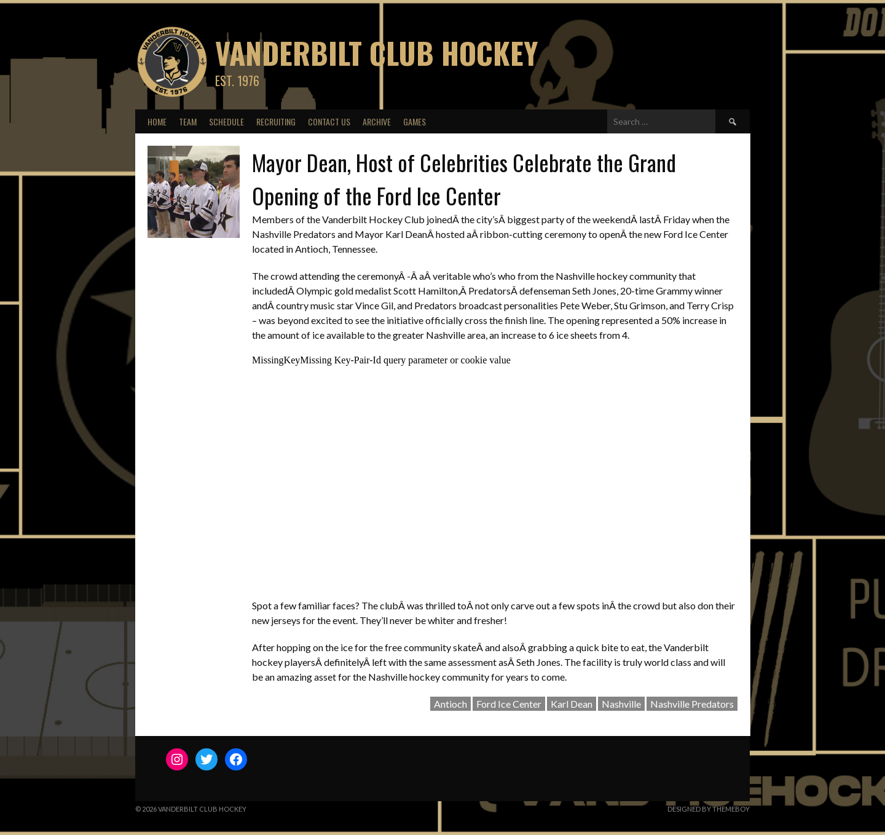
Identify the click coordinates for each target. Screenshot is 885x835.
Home (157, 121)
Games (414, 121)
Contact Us (329, 121)
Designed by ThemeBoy (708, 809)
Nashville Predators (692, 704)
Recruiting (276, 121)
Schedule (226, 121)
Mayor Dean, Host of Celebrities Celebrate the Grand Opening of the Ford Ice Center (464, 179)
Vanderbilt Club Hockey (376, 52)
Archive (377, 121)
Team (188, 121)
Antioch (450, 704)
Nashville (621, 704)
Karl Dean (571, 704)
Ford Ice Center (508, 704)
